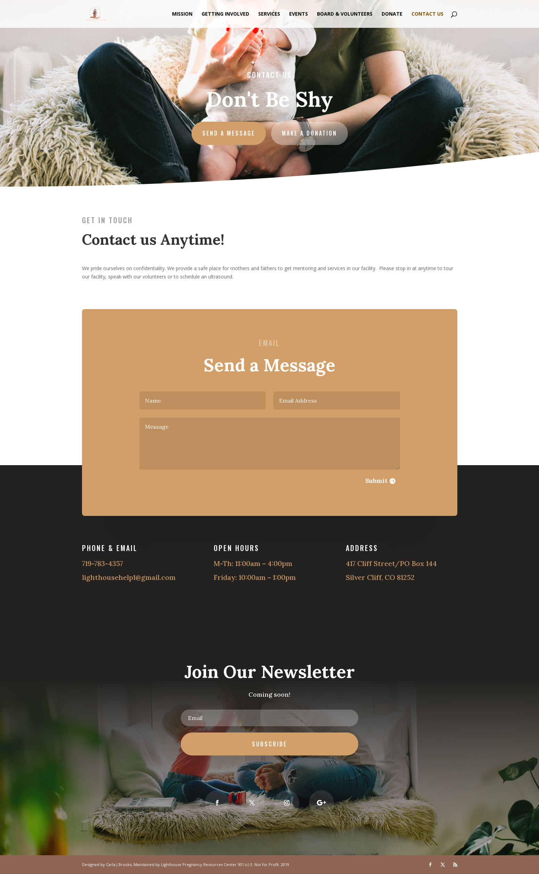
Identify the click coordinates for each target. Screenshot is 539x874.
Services (269, 14)
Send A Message (229, 132)
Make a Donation (308, 132)
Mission (182, 14)
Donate (392, 14)
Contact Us (427, 14)
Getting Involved (225, 14)
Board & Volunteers (345, 14)
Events (298, 14)
